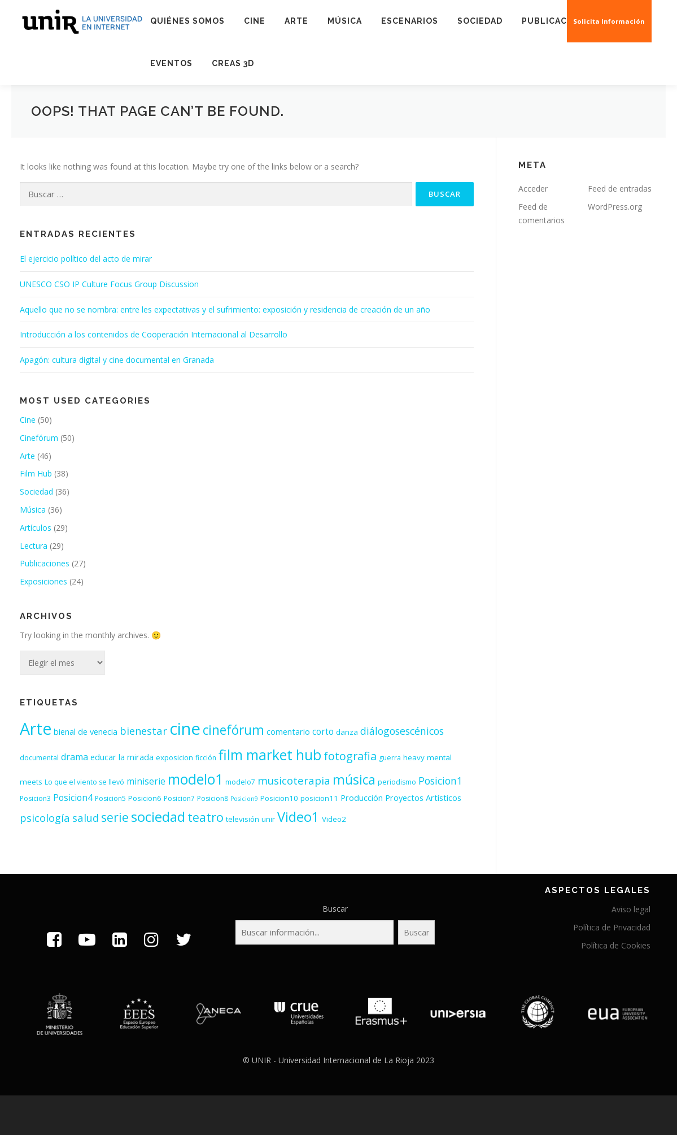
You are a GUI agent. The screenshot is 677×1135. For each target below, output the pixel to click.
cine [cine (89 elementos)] (184, 728)
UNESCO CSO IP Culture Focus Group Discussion (109, 284)
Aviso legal (631, 909)
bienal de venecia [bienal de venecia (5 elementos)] (85, 731)
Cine (254, 20)
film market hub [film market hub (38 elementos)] (270, 755)
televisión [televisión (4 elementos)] (242, 819)
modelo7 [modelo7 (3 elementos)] (240, 782)
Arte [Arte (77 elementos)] (35, 728)
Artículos (35, 527)
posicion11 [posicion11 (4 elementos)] (319, 798)
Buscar (335, 908)
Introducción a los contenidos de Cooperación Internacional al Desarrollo (153, 334)
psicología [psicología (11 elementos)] (45, 818)
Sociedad (480, 20)
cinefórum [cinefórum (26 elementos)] (233, 730)
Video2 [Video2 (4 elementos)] (334, 819)
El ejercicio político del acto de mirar (86, 258)
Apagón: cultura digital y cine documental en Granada (117, 359)
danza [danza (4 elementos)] (347, 732)
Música (344, 20)
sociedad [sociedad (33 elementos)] (158, 816)
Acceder (533, 188)
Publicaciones (558, 20)
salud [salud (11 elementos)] (85, 818)
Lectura (33, 545)
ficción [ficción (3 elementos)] (205, 758)
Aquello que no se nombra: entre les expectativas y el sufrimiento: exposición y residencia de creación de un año (225, 309)
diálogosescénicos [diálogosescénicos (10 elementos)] (402, 731)
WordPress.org (615, 206)
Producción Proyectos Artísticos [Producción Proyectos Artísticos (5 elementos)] (400, 797)
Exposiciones (43, 581)
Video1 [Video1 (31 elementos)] (298, 817)
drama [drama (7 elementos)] (74, 757)
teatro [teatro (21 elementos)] (205, 817)
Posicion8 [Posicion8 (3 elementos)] (212, 798)
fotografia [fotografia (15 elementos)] (350, 756)
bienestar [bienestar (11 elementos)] (143, 731)
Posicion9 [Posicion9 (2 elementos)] (244, 799)
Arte (296, 20)
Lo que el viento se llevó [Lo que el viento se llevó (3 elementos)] (84, 782)
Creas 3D (233, 63)
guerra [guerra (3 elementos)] (390, 758)
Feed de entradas (620, 188)
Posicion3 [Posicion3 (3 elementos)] (35, 798)
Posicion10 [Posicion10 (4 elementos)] (279, 798)
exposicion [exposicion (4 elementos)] (174, 757)
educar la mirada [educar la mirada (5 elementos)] (122, 757)
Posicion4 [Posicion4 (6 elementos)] (73, 798)
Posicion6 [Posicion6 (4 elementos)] (144, 798)
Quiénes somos (187, 20)
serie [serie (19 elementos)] (115, 817)
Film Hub (36, 473)
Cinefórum (39, 437)
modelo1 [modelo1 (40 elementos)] (195, 779)
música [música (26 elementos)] (354, 780)
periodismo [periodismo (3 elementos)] (397, 782)
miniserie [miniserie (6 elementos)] (145, 781)
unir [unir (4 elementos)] (268, 819)
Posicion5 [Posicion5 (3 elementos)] (110, 798)
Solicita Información (609, 21)
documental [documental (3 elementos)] (39, 758)
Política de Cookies (615, 945)
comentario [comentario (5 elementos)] (288, 731)
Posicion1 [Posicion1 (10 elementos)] (440, 780)
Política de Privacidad (611, 927)
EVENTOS (171, 63)
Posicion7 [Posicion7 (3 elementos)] (179, 798)
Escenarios (409, 20)
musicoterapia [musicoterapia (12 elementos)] (293, 780)
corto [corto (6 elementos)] (323, 732)
